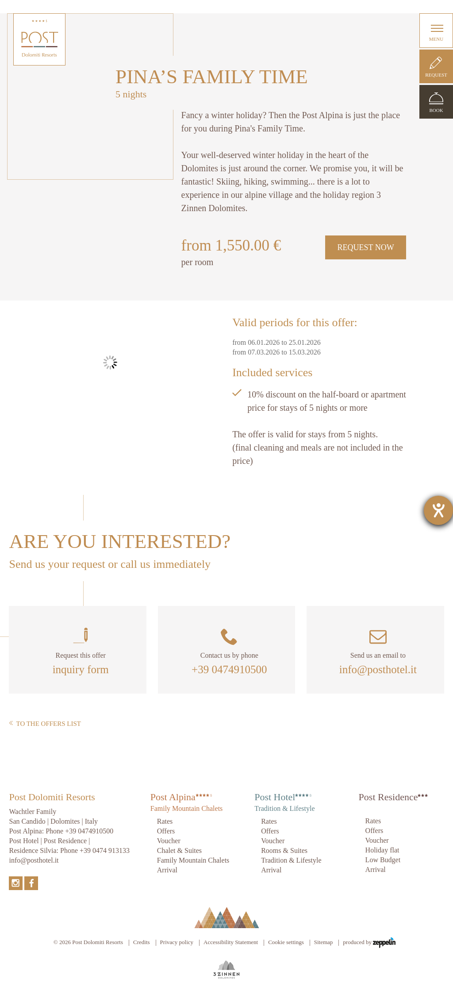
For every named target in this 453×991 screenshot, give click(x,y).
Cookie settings (286, 942)
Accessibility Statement (230, 942)
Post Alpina (173, 796)
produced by (369, 942)
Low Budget (383, 860)
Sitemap (323, 942)
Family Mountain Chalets (193, 860)
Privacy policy (176, 942)
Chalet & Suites (179, 850)
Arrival (167, 870)
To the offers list (45, 723)
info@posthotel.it (378, 669)
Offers (166, 831)
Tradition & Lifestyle (291, 860)
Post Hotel (274, 796)
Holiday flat (382, 850)
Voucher (168, 840)
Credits (141, 942)
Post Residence (388, 796)
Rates (165, 821)
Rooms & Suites (284, 850)
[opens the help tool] (438, 510)
